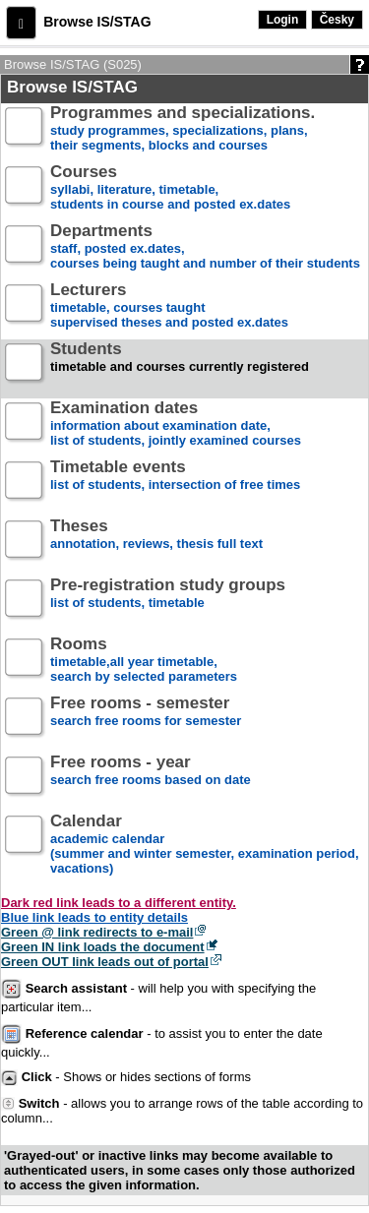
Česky (337, 20)
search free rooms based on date (150, 779)
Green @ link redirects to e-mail (97, 932)
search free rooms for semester (145, 720)
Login (283, 20)
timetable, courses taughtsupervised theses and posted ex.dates (169, 306)
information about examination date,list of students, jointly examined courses (175, 424)
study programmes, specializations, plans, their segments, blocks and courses (182, 129)
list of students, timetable (167, 601)
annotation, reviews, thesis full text (156, 542)
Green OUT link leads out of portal (105, 961)
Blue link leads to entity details (94, 917)
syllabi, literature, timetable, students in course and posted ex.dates (170, 188)
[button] (21, 22)
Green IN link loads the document (103, 947)
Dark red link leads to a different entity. (118, 902)
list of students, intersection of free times (175, 483)
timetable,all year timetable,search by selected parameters (143, 660)
